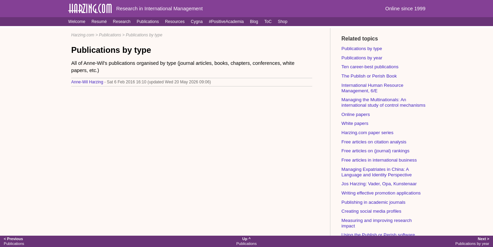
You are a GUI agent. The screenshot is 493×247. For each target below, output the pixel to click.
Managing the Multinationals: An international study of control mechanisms (383, 102)
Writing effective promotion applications (380, 193)
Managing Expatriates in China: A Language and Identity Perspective (376, 172)
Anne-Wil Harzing (87, 82)
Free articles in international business (379, 160)
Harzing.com (82, 35)
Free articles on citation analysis (373, 141)
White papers (354, 123)
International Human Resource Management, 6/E (372, 88)
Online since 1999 (405, 8)
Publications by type (144, 35)
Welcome (76, 21)
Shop (282, 21)
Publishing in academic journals (373, 202)
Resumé (99, 21)
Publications (148, 21)
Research (121, 21)
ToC (267, 21)
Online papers (355, 114)
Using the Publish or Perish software (378, 234)
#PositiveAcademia (226, 21)
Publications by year (361, 57)
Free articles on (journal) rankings (375, 150)
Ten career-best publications (370, 66)
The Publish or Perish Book (369, 76)
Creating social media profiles (371, 211)
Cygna (197, 21)
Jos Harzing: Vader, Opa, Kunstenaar (379, 183)
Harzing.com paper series (367, 132)
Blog (254, 21)
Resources (175, 21)
